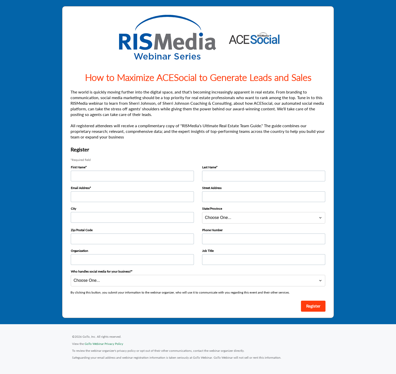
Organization (79, 251)
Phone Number (212, 230)
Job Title (208, 251)
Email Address (80, 188)
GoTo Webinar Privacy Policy (104, 344)
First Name (78, 167)
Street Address (212, 188)
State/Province (212, 209)
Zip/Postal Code (81, 230)
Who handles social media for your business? (101, 271)
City (73, 209)
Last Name (209, 167)
